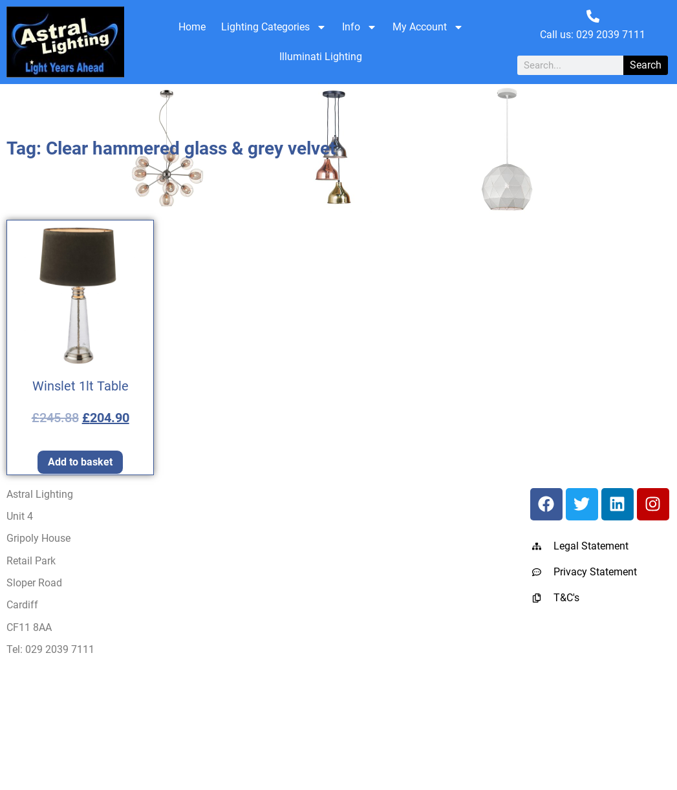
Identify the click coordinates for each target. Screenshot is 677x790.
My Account (428, 27)
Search (645, 65)
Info (359, 27)
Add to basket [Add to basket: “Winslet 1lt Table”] (80, 462)
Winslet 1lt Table (80, 386)
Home (192, 27)
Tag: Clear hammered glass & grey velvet (171, 148)
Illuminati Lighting (320, 56)
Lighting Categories (274, 27)
